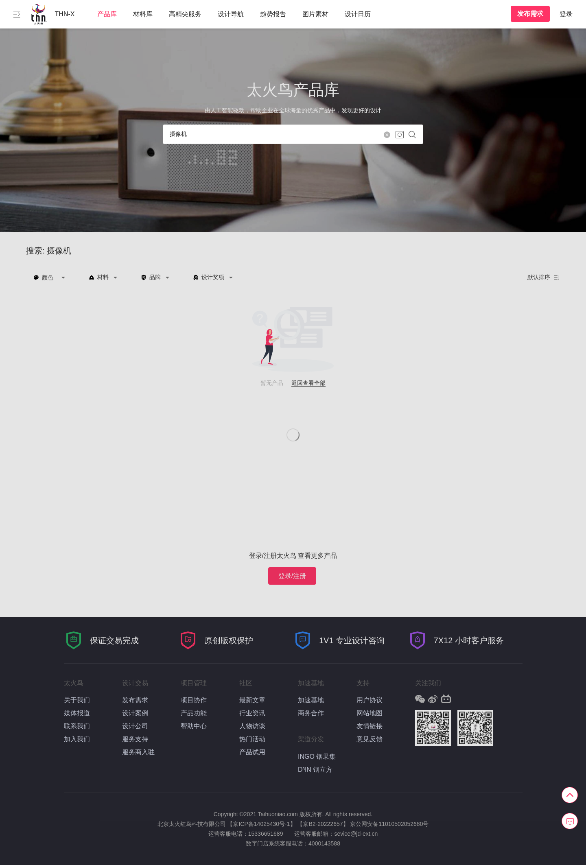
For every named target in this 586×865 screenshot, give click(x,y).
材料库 (143, 14)
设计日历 (358, 14)
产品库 (107, 14)
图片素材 (315, 14)
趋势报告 (273, 14)
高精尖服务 (185, 14)
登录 (566, 14)
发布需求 (530, 13)
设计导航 (231, 14)
